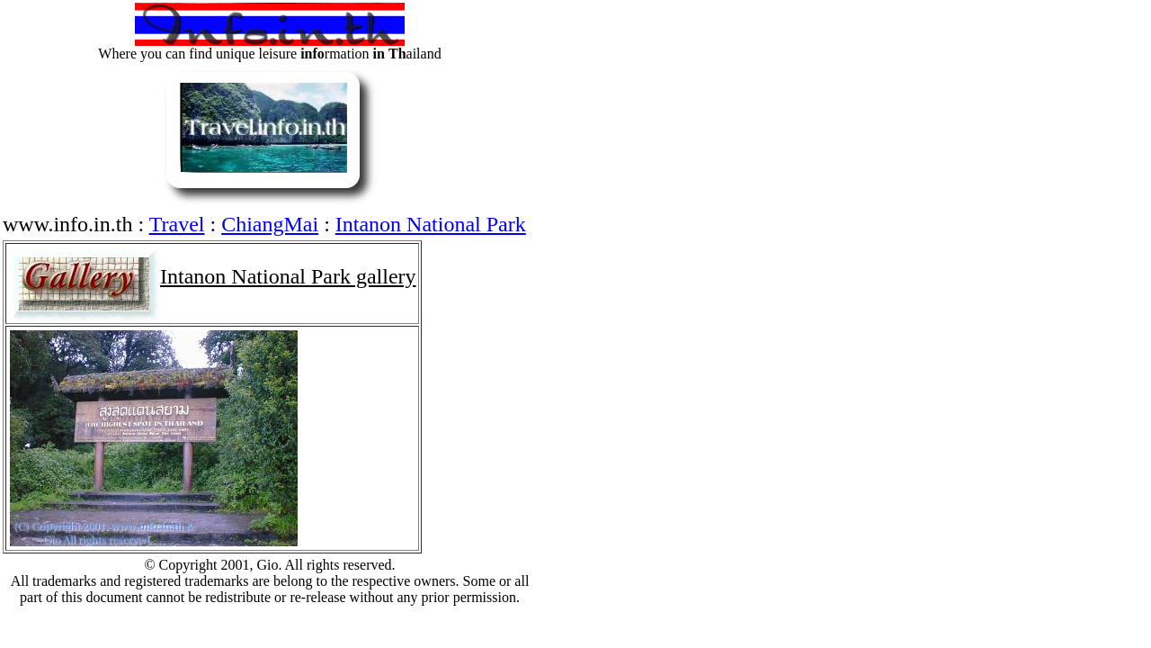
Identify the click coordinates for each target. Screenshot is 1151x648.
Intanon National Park (430, 224)
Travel (177, 224)
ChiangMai (269, 224)
